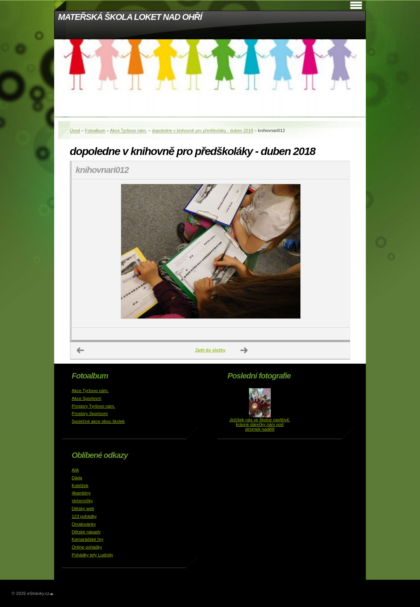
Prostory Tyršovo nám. (93, 406)
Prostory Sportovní (90, 413)
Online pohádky (87, 547)
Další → (244, 350)
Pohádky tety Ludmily (92, 554)
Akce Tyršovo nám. (128, 130)
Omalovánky (84, 524)
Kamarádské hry (87, 539)
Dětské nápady (86, 532)
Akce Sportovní (86, 398)
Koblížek (80, 485)
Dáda (77, 477)
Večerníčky (82, 500)
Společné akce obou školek (98, 421)
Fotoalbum (95, 130)
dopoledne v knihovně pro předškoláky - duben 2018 (202, 130)
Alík (75, 470)
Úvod (75, 130)
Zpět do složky (210, 350)
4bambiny (81, 493)
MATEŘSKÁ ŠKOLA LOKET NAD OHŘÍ (130, 17)
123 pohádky (84, 516)
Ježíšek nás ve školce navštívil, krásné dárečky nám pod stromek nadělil (259, 424)
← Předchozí (80, 350)
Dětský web (83, 508)
